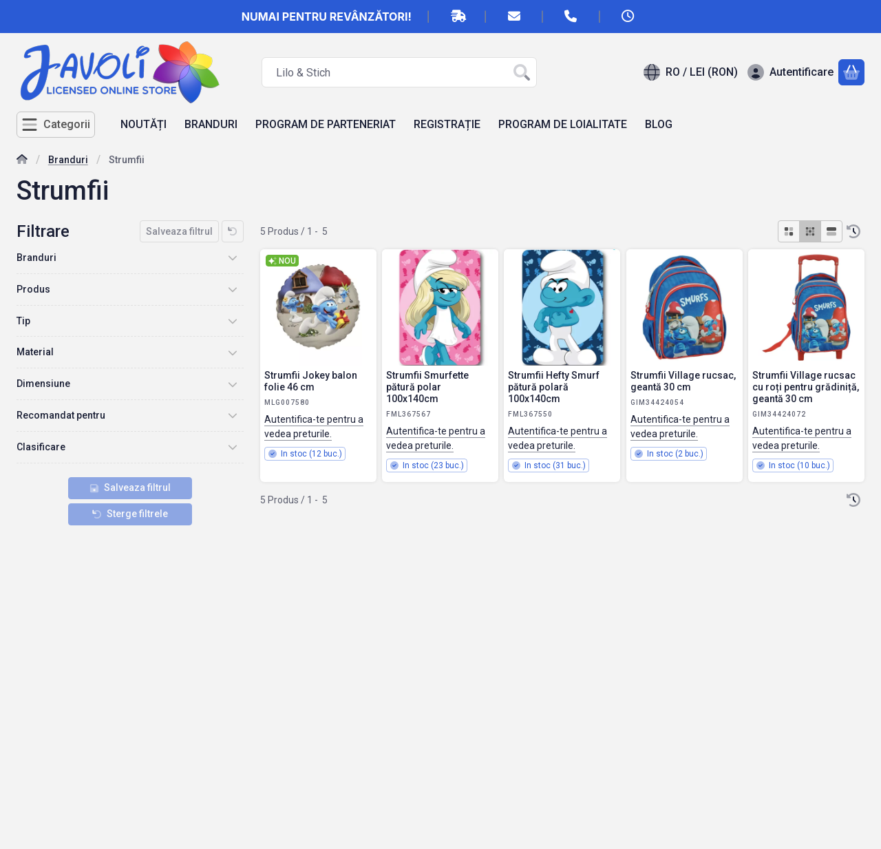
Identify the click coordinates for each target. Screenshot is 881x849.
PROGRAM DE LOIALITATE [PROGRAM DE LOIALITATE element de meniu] (562, 124)
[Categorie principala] (22, 160)
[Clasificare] (233, 447)
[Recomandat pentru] (233, 415)
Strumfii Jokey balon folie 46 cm (310, 381)
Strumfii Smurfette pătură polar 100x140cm (427, 387)
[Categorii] (56, 125)
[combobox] (399, 72)
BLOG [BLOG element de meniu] (658, 124)
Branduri (68, 159)
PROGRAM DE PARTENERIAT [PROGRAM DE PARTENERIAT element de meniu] (325, 124)
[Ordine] (853, 231)
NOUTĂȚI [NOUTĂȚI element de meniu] (143, 124)
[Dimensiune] (233, 384)
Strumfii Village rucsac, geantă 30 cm (683, 381)
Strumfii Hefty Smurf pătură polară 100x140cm (553, 387)
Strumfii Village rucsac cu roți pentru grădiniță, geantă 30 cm (805, 387)
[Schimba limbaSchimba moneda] (691, 72)
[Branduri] (233, 258)
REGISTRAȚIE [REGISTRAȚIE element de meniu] (447, 124)
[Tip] (233, 321)
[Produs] (233, 289)
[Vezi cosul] (851, 72)
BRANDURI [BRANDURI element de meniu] (210, 124)
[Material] (233, 353)
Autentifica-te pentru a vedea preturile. (313, 426)
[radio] (789, 231)
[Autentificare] (790, 72)
